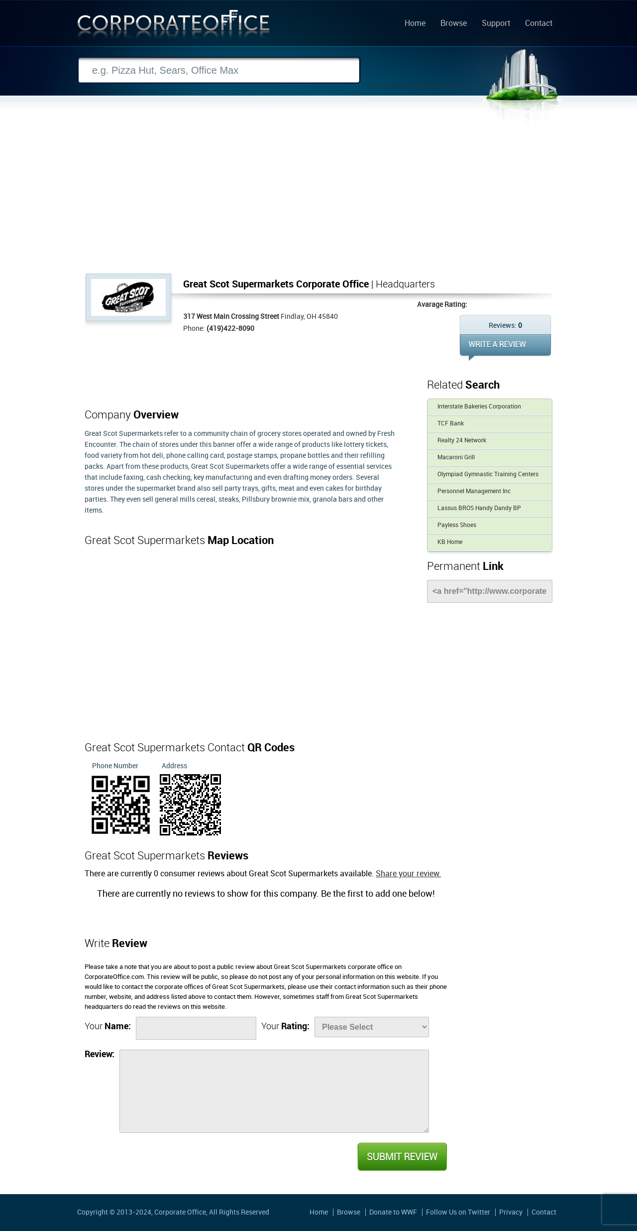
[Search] (219, 70)
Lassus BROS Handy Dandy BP (479, 508)
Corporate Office (173, 26)
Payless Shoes (456, 525)
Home (415, 24)
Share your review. (408, 874)
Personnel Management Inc (474, 491)
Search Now (415, 71)
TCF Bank (450, 423)
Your (108, 1026)
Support (496, 24)
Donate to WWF (393, 1212)
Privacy (511, 1212)
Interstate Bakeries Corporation (479, 407)
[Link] (489, 591)
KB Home (449, 542)
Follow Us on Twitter (458, 1212)
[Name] (196, 1028)
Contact (538, 24)
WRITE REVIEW (505, 347)
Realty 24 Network (461, 440)
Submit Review (401, 1157)
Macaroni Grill (456, 457)
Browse (453, 24)
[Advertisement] (318, 199)
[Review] (274, 1091)
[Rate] (372, 1027)
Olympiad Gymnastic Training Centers (487, 474)
